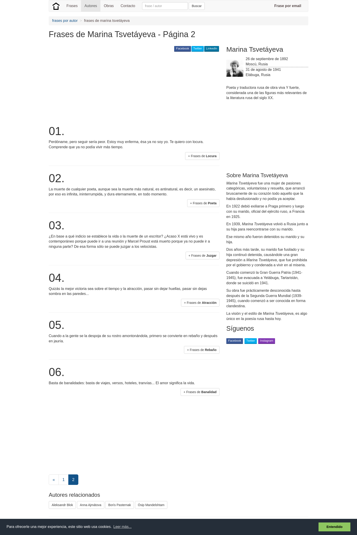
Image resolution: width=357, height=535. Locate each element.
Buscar (197, 6)
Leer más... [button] (122, 527)
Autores (90, 6)
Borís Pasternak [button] (119, 505)
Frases (72, 6)
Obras (109, 6)
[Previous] (54, 479)
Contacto (128, 6)
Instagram (266, 340)
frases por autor (65, 21)
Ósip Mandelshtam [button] (151, 505)
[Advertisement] (131, 88)
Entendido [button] (334, 527)
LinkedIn (211, 48)
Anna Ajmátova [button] (90, 505)
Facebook (182, 48)
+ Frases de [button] (202, 156)
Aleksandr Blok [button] (62, 505)
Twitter (197, 48)
